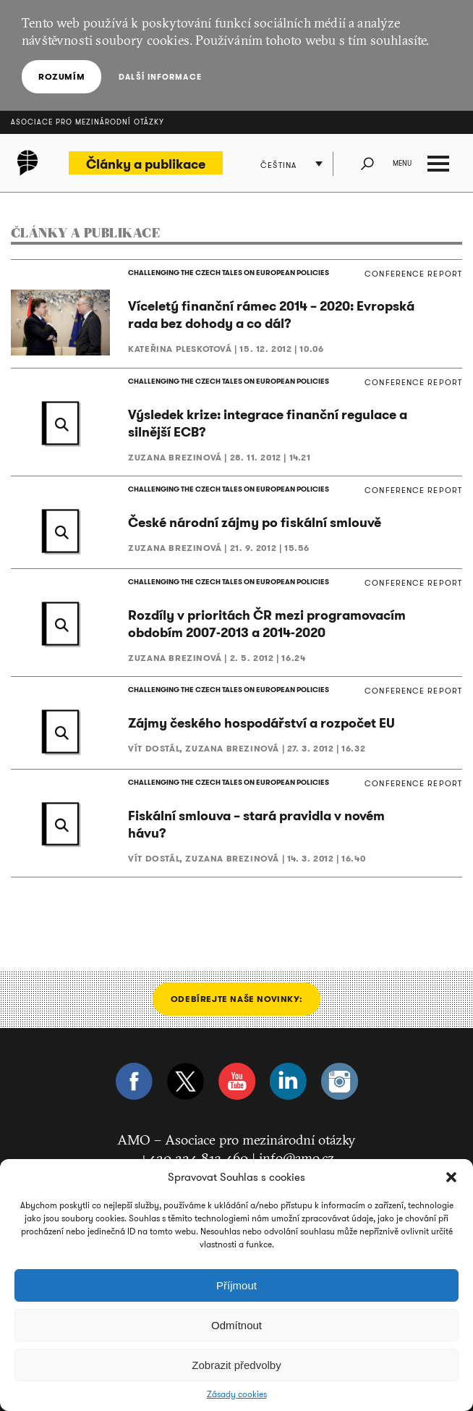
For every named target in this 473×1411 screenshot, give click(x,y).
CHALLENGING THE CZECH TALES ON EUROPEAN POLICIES (228, 272)
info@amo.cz (296, 1157)
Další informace (160, 77)
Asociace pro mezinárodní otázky (87, 122)
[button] (451, 1177)
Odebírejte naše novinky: (236, 999)
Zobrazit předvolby (236, 1365)
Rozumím (61, 76)
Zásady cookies (237, 1394)
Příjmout (236, 1285)
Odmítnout (236, 1325)
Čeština (278, 165)
